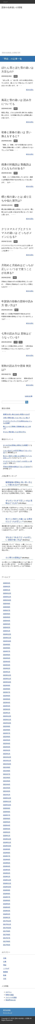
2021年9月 (6, 767)
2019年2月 (6, 873)
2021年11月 (7, 760)
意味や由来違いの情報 (11, 7)
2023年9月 (6, 685)
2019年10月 (7, 846)
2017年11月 (7, 924)
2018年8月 (6, 893)
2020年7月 (6, 815)
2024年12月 (7, 634)
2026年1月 (6, 590)
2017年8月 (6, 934)
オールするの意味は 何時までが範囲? (15, 445)
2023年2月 (6, 709)
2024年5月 (6, 658)
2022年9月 (6, 726)
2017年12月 (7, 921)
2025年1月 (6, 631)
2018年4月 (6, 907)
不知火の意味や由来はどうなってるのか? (17, 466)
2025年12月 (7, 593)
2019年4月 (6, 866)
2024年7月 (6, 651)
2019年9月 (6, 849)
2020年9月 (6, 808)
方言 (4, 978)
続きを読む (30, 89)
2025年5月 (6, 617)
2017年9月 (6, 931)
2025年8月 (6, 607)
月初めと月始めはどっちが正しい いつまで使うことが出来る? (17, 269)
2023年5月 (6, 699)
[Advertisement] (17, 31)
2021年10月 (7, 764)
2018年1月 (6, 917)
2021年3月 (6, 788)
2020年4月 (6, 825)
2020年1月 (6, 835)
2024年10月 (7, 641)
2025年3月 (6, 624)
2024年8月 (6, 648)
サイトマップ (7, 1013)
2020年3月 (6, 829)
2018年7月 (6, 897)
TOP (11, 52)
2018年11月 (7, 883)
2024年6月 (6, 655)
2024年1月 (6, 672)
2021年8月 (6, 771)
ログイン (9, 992)
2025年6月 (6, 614)
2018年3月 (6, 910)
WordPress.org (10, 1000)
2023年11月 (7, 678)
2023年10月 (7, 682)
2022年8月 (6, 730)
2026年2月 (6, 586)
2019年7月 (6, 856)
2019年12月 (7, 839)
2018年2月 (6, 914)
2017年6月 (6, 941)
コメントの (11, 997)
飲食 (4, 975)
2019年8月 (6, 852)
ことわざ (6, 968)
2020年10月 (7, 805)
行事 (15, 342)
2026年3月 (6, 583)
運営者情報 (7, 1010)
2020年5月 (6, 822)
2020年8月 (6, 812)
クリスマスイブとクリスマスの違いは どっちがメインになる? (16, 233)
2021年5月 (6, 781)
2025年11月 (7, 597)
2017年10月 (7, 928)
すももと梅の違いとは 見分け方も (14, 432)
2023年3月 (6, 706)
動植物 (5, 972)
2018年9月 (6, 890)
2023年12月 (7, 675)
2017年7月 (6, 938)
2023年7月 (6, 692)
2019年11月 (7, 842)
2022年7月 (6, 733)
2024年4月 (6, 661)
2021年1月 (6, 794)
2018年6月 (6, 900)
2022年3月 (6, 747)
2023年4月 (6, 702)
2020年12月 (7, 798)
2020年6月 (6, 818)
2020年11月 (7, 801)
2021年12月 (7, 757)
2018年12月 (7, 880)
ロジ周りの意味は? (14, 558)
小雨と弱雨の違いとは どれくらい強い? (16, 418)
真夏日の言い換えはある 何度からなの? (16, 414)
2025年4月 (6, 620)
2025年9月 (6, 603)
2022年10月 (7, 723)
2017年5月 (6, 945)
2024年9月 (6, 644)
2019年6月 (6, 859)
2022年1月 (6, 754)
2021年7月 (6, 774)
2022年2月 (6, 750)
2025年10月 (7, 600)
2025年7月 (6, 610)
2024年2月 (6, 668)
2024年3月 (6, 665)
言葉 (4, 958)
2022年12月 (7, 716)
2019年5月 (6, 863)
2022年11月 (7, 719)
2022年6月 (6, 736)
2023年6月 (6, 696)
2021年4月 (6, 784)
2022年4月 (6, 743)
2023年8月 (6, 689)
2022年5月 (6, 740)
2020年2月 (6, 832)
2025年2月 (6, 627)
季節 (15, 76)
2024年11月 (7, 637)
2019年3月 (6, 870)
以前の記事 (28, 396)
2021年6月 (6, 777)
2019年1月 (6, 876)
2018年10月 (7, 887)
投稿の (10, 995)
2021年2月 (6, 791)
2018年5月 (6, 904)
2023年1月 (6, 713)
